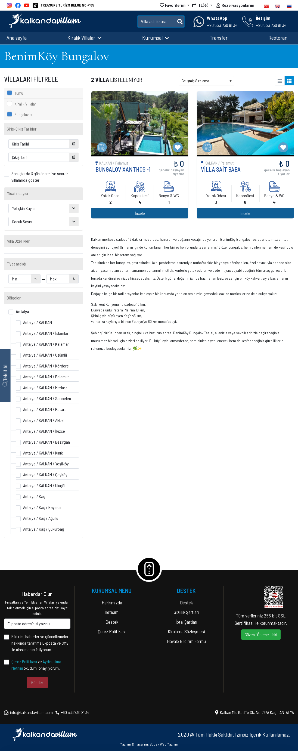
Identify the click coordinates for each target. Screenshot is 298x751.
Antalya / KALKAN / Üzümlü (45, 354)
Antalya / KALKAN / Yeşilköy (46, 463)
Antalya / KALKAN (37, 322)
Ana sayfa (17, 37)
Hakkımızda (112, 602)
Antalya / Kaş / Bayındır (42, 507)
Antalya (22, 311)
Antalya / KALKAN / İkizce (44, 431)
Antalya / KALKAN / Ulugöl (44, 485)
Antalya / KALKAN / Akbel (43, 420)
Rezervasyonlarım (235, 5)
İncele (236, 163)
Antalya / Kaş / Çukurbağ (43, 528)
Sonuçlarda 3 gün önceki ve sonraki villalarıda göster (40, 177)
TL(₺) (200, 5)
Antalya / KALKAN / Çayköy (45, 474)
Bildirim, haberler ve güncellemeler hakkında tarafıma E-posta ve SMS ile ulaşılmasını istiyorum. (40, 643)
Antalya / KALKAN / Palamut (46, 376)
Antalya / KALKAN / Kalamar (46, 344)
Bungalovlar (23, 114)
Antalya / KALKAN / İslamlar (46, 333)
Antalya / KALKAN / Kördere (46, 365)
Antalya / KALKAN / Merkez (45, 387)
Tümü (18, 93)
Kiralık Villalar (84, 37)
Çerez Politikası (24, 661)
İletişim (112, 612)
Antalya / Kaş (34, 496)
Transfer (219, 37)
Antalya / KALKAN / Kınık (43, 452)
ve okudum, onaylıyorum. (36, 664)
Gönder (37, 682)
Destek (111, 622)
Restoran (277, 37)
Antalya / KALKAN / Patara (45, 409)
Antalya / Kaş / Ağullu (40, 518)
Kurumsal (155, 37)
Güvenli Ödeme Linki (261, 634)
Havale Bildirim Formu (186, 641)
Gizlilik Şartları (186, 612)
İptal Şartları (186, 622)
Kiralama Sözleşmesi (186, 631)
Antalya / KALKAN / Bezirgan (46, 441)
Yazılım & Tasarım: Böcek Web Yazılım (149, 744)
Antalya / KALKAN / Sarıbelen (47, 398)
